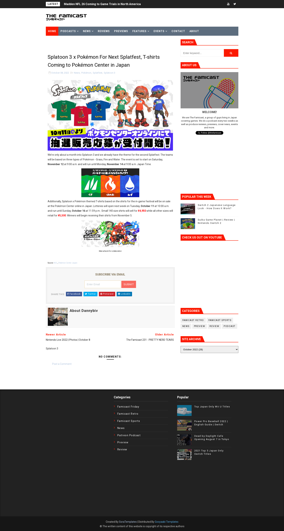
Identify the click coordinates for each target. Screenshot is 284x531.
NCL (56, 263)
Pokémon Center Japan (67, 263)
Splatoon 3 (109, 72)
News (87, 31)
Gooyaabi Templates (166, 521)
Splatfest (97, 72)
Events (159, 31)
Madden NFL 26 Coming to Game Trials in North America (102, 4)
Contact (178, 31)
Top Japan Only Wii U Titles (212, 406)
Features (139, 31)
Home (52, 31)
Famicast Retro (193, 320)
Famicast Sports (219, 320)
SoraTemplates (128, 521)
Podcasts (68, 31)
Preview (199, 326)
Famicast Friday (128, 406)
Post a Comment (62, 363)
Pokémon (86, 72)
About (194, 31)
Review (214, 326)
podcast (229, 326)
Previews (121, 31)
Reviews (104, 31)
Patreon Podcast (129, 435)
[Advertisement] (88, 44)
